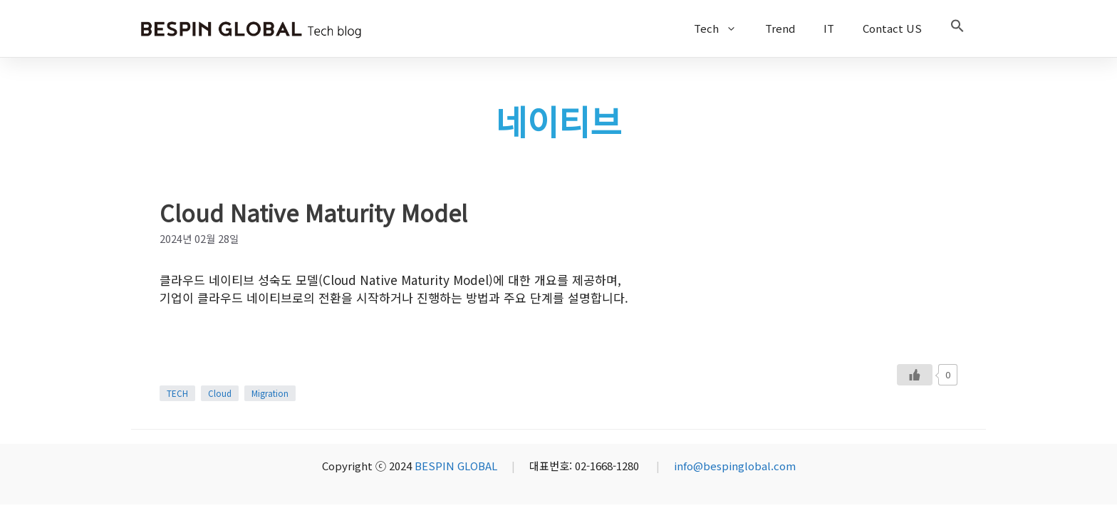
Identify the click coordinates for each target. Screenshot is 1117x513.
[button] (957, 28)
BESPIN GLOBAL (456, 465)
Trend (780, 28)
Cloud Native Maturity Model (313, 212)
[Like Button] (914, 374)
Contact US (892, 28)
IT (829, 28)
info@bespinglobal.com (735, 465)
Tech (722, 28)
